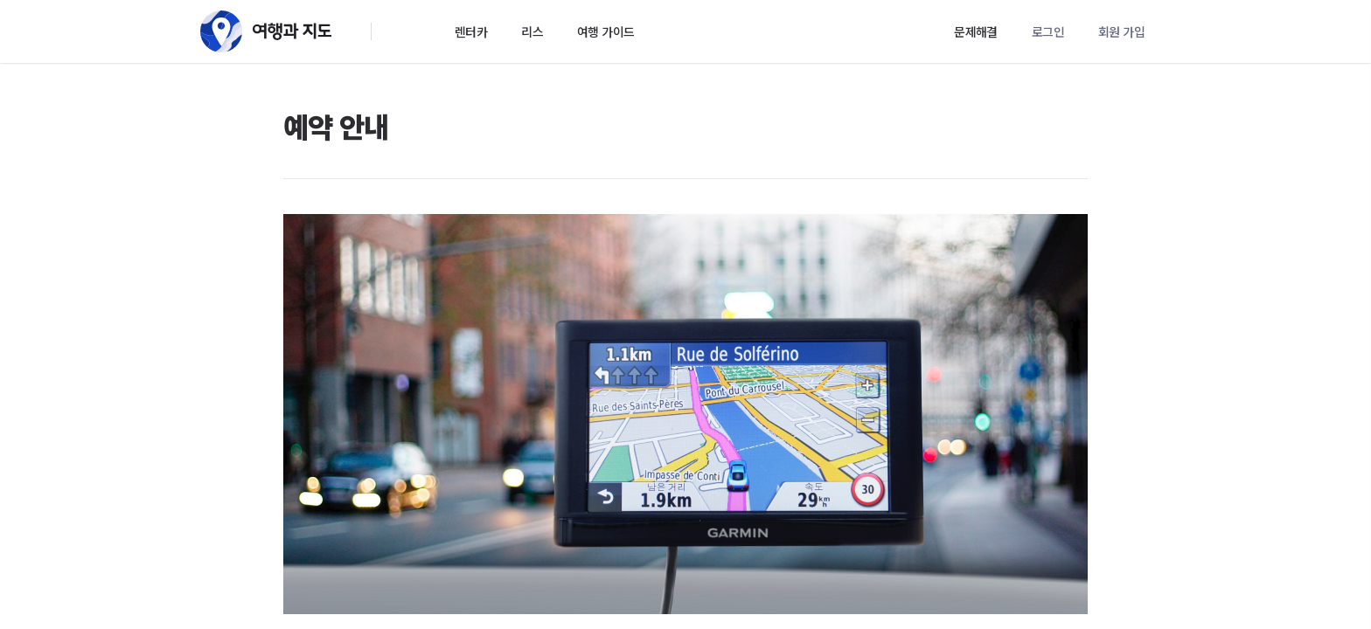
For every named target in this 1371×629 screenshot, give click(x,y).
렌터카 (471, 31)
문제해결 (976, 31)
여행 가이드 (605, 31)
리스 (532, 31)
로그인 (1048, 31)
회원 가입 (1121, 31)
